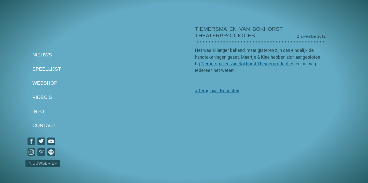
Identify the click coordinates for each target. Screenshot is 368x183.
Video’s (42, 97)
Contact (44, 125)
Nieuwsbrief (43, 163)
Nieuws (42, 54)
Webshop (44, 83)
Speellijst (46, 69)
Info (38, 111)
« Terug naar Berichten (217, 90)
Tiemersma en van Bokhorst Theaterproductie (246, 63)
